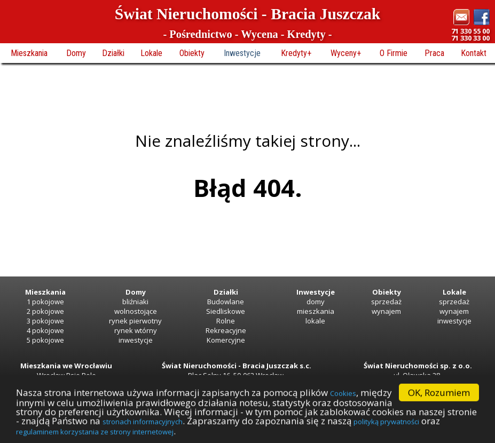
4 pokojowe (45, 330)
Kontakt (473, 53)
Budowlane (225, 301)
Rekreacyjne (226, 330)
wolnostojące (135, 311)
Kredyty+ (296, 53)
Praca (434, 53)
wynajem (386, 311)
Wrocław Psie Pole (66, 375)
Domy (76, 53)
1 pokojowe (45, 301)
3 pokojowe (45, 321)
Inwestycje (242, 53)
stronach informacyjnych (143, 430)
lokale (315, 321)
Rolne (225, 321)
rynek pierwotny (135, 321)
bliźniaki (135, 301)
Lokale (151, 53)
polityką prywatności (386, 430)
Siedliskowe (225, 311)
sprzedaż (386, 301)
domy (316, 301)
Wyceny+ (346, 53)
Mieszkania (29, 53)
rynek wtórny (135, 330)
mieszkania (315, 311)
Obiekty (192, 53)
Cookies (343, 402)
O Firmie (393, 53)
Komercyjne (226, 340)
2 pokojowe (45, 311)
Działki (113, 53)
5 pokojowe (45, 340)
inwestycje (136, 340)
